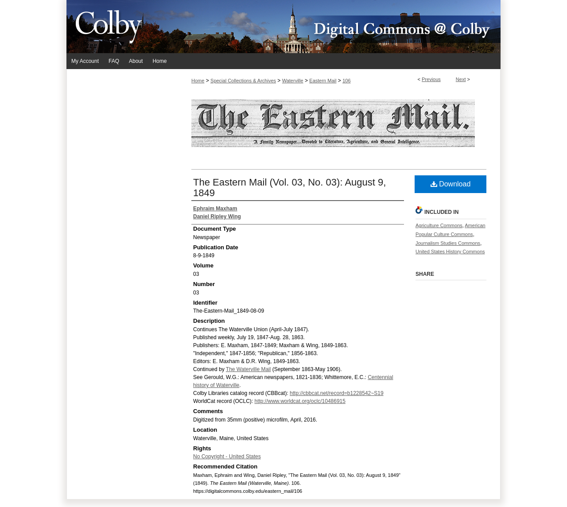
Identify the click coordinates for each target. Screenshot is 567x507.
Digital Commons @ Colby (337, 26)
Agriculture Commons (439, 225)
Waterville (292, 80)
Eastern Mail (322, 80)
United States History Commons (450, 251)
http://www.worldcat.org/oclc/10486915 (299, 401)
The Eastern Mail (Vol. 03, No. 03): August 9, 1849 (289, 187)
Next (461, 79)
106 (346, 80)
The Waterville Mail (248, 369)
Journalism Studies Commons (448, 243)
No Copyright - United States (227, 456)
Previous (431, 79)
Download (451, 184)
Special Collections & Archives (243, 80)
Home (197, 80)
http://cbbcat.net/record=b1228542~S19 (337, 393)
